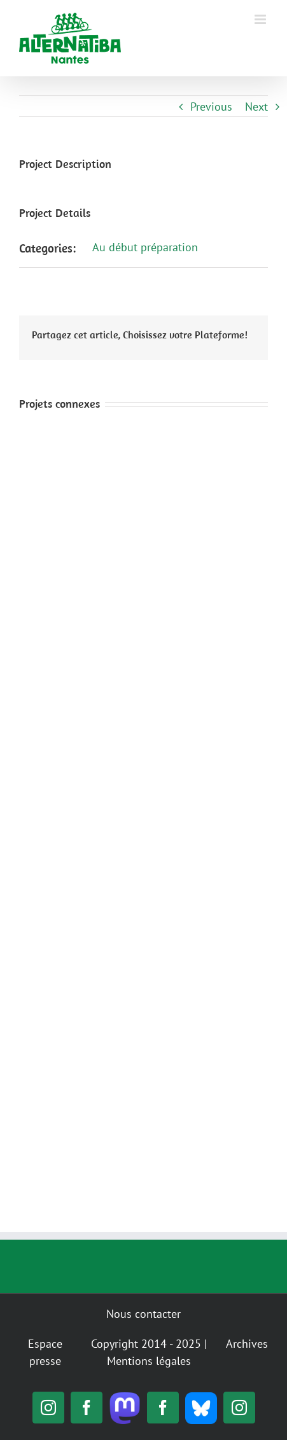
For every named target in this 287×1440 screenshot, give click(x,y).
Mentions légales (149, 1360)
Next (256, 106)
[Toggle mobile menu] (261, 19)
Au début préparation (145, 247)
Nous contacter (143, 1313)
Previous (211, 106)
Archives (247, 1343)
